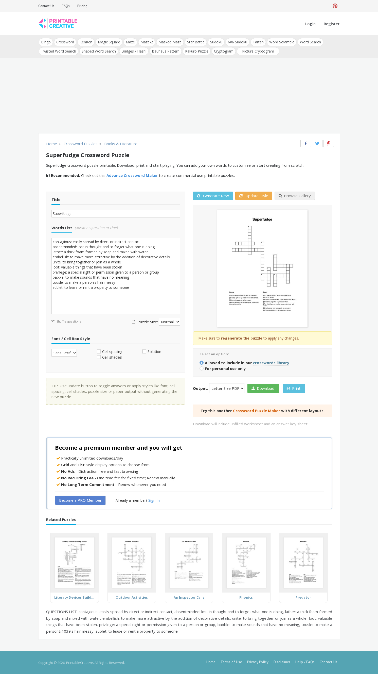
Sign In (154, 500)
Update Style (253, 195)
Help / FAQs (305, 662)
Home (210, 662)
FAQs (66, 6)
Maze (130, 42)
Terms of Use (231, 662)
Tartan (258, 42)
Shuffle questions (66, 321)
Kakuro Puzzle (196, 51)
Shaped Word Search (99, 51)
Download (262, 388)
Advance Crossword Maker (132, 175)
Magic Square (109, 42)
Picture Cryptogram (258, 51)
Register (331, 23)
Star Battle (196, 42)
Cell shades (112, 357)
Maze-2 (146, 42)
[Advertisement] (189, 96)
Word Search (310, 42)
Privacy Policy (257, 662)
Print (293, 388)
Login (310, 23)
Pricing (82, 6)
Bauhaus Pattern (165, 51)
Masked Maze (170, 42)
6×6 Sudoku (237, 42)
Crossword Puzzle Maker (256, 410)
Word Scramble (281, 42)
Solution (154, 351)
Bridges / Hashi (133, 51)
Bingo (46, 42)
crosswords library (271, 362)
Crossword (65, 42)
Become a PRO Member (80, 500)
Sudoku (216, 42)
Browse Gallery (295, 195)
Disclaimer (282, 662)
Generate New (213, 195)
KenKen (86, 42)
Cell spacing (112, 351)
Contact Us (46, 6)
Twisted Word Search (58, 51)
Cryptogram (223, 51)
